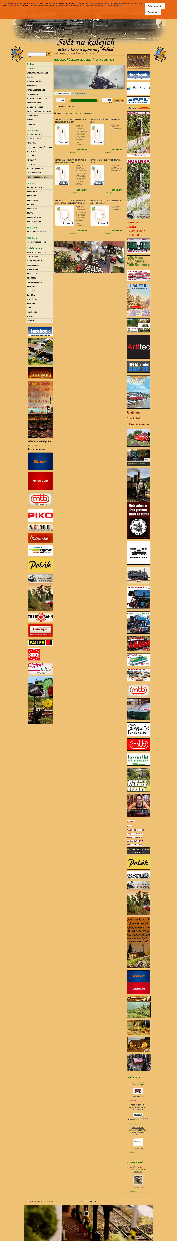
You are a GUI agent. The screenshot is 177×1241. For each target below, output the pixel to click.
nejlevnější (68, 113)
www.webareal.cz (50, 1201)
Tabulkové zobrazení (62, 93)
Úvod (55, 53)
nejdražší (78, 113)
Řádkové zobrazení (79, 93)
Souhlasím (153, 12)
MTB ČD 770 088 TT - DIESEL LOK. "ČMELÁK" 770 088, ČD (138, 1169)
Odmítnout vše (155, 6)
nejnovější (88, 113)
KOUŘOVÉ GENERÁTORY (67, 53)
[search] (49, 54)
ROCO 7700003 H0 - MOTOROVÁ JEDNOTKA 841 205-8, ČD (138, 1107)
